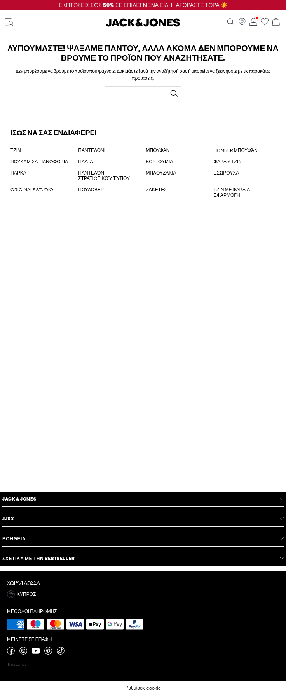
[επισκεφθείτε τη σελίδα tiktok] (61, 653)
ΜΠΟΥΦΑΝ (158, 150)
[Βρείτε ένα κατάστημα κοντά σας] (242, 24)
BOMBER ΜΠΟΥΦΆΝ (236, 150)
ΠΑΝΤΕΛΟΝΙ (91, 150)
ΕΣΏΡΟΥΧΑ (226, 173)
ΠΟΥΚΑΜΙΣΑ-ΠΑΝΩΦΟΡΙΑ (39, 161)
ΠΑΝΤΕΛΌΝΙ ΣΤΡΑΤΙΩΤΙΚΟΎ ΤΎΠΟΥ (104, 175)
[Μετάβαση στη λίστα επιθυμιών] (265, 24)
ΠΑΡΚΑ (18, 173)
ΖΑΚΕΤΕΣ (156, 189)
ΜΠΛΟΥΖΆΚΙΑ (161, 173)
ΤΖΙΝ (15, 150)
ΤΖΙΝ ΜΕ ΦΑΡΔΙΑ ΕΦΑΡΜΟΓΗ (232, 192)
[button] (143, 594)
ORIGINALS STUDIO (31, 189)
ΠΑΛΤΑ (85, 161)
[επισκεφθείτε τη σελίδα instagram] (23, 653)
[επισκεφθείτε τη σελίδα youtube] (36, 653)
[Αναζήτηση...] (174, 93)
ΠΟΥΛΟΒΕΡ (91, 189)
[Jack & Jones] (143, 25)
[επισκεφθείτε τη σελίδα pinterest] (48, 653)
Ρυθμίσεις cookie (142, 688)
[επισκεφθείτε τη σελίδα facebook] (11, 653)
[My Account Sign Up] (143, 353)
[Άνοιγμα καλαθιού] (276, 22)
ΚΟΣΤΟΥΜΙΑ (159, 161)
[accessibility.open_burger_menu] (9, 22)
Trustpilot (16, 664)
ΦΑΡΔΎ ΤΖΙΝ (228, 161)
